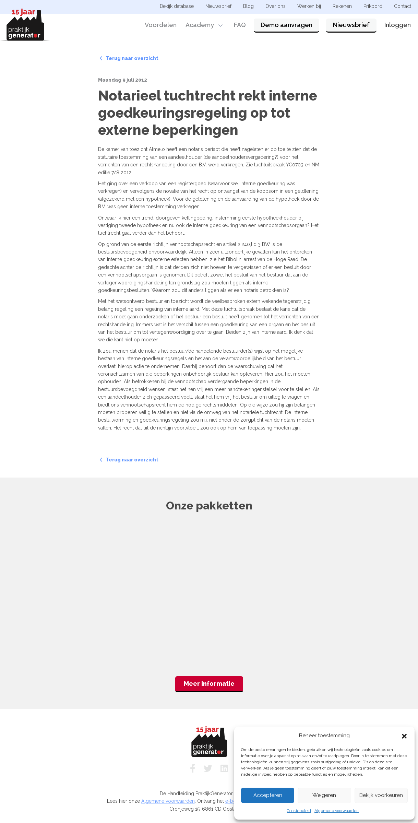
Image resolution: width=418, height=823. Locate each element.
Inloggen (397, 24)
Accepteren (267, 795)
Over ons (275, 6)
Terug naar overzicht (129, 58)
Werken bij (309, 6)
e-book (233, 801)
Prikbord (372, 6)
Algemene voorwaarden (336, 810)
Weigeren (324, 795)
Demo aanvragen (286, 24)
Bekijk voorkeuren (381, 795)
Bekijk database (177, 6)
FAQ (240, 24)
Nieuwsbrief (351, 24)
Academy (200, 24)
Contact (402, 6)
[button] (404, 735)
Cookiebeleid (299, 810)
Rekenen (342, 6)
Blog (248, 6)
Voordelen (161, 24)
